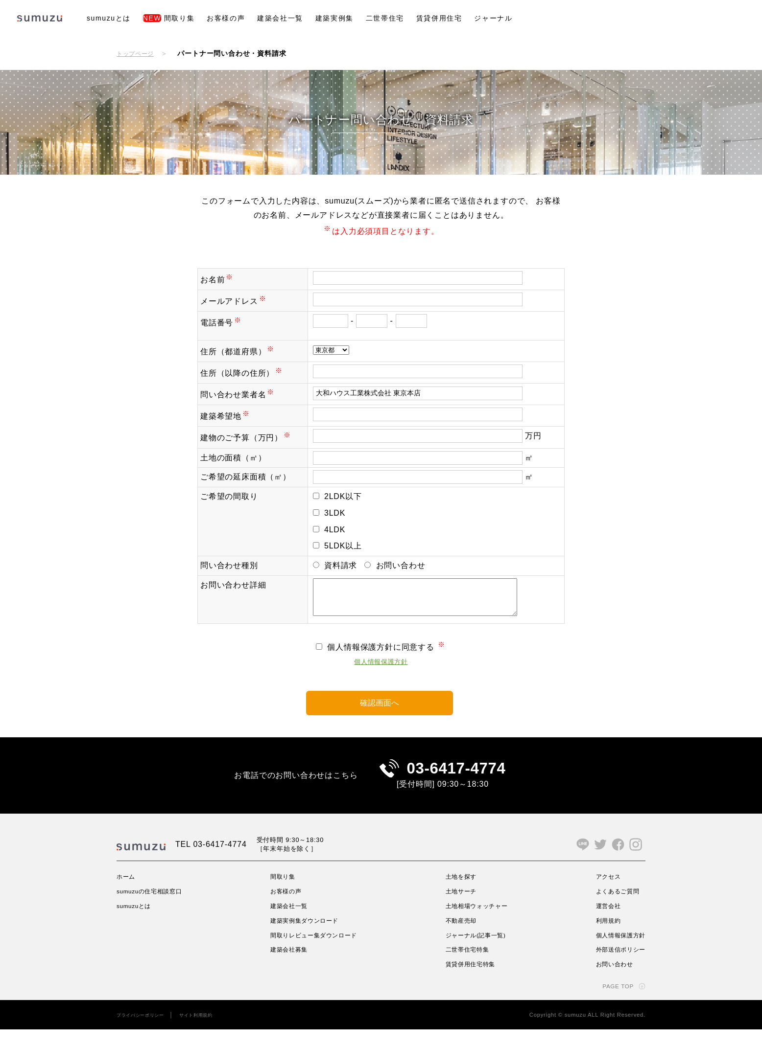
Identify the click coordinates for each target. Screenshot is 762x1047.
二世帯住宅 (385, 18)
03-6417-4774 (456, 781)
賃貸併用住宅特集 (471, 981)
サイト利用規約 (210, 1032)
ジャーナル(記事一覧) (477, 952)
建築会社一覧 (280, 18)
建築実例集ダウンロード (307, 937)
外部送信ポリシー (616, 967)
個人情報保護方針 (381, 668)
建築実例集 (334, 18)
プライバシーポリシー (145, 1032)
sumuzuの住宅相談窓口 (155, 908)
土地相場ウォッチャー (478, 923)
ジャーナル (493, 18)
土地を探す (460, 893)
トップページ (138, 53)
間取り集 (168, 18)
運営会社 (602, 923)
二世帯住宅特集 (467, 967)
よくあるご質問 (613, 908)
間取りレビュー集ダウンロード (318, 952)
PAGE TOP (614, 1003)
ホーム (127, 893)
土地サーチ (460, 908)
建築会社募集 (289, 967)
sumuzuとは (109, 18)
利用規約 (602, 937)
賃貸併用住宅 (439, 18)
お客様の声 (226, 18)
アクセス (602, 893)
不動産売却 (460, 937)
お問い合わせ (609, 981)
